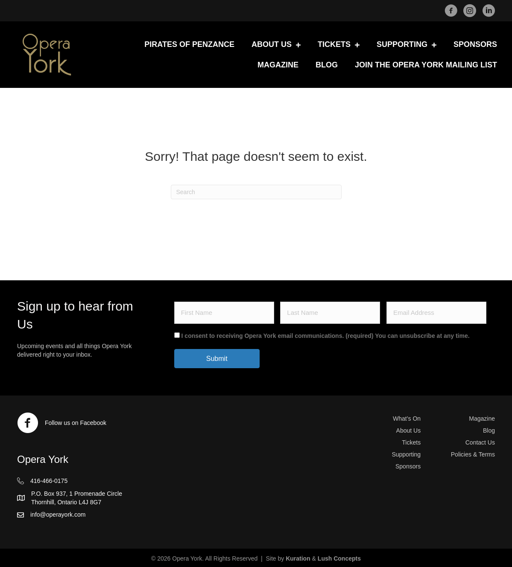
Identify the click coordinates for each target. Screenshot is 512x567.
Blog (489, 430)
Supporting (406, 454)
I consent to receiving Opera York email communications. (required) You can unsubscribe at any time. (325, 335)
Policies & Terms (473, 454)
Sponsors (408, 466)
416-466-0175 (48, 480)
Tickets (411, 442)
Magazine (482, 418)
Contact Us (480, 442)
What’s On (407, 418)
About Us (408, 430)
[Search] (256, 192)
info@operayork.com (57, 514)
